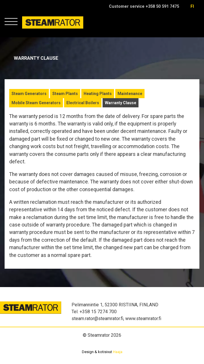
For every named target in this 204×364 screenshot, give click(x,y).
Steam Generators (29, 93)
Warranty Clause (120, 102)
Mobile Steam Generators (36, 102)
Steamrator (33, 28)
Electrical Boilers (82, 102)
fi (192, 6)
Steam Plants (65, 93)
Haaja (117, 352)
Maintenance (130, 93)
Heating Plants (98, 93)
